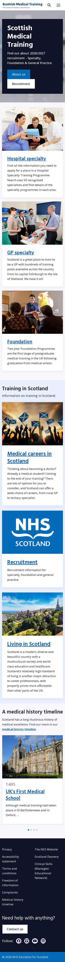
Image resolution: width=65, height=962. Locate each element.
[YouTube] (34, 941)
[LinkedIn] (42, 941)
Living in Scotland (28, 644)
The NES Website (46, 849)
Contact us (15, 929)
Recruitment (21, 84)
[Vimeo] (26, 941)
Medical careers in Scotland (29, 457)
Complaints (10, 892)
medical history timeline (19, 729)
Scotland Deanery (47, 857)
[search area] (49, 5)
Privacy (7, 849)
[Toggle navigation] (58, 5)
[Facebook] (18, 941)
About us (18, 74)
